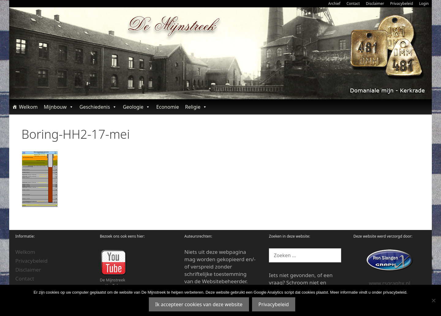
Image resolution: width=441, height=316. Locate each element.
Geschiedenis (98, 106)
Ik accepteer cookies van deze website (199, 304)
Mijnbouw (59, 106)
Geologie (136, 106)
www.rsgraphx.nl (389, 283)
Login (424, 3)
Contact (353, 3)
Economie (167, 106)
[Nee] (433, 300)
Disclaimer (375, 3)
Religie (196, 106)
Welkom (28, 106)
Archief (334, 3)
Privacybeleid (401, 3)
